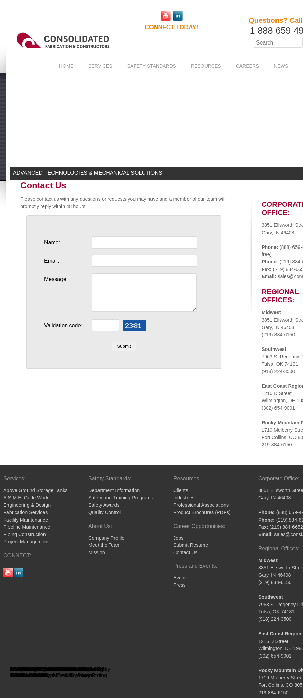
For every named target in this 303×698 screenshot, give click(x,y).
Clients (180, 490)
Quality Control (104, 512)
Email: (51, 261)
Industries (183, 497)
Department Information (114, 490)
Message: (56, 279)
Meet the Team (104, 545)
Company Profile (106, 538)
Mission (96, 552)
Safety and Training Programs (120, 497)
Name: (52, 242)
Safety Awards (104, 505)
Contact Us (185, 552)
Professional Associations (201, 505)
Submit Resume (190, 545)
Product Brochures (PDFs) (202, 512)
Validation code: (63, 325)
